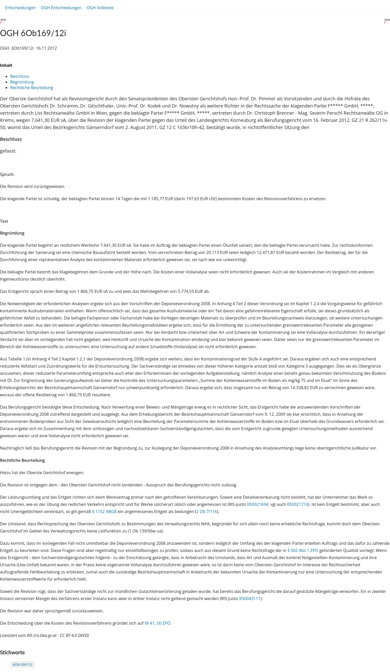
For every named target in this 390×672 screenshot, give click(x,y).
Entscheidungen (20, 7)
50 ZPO (164, 623)
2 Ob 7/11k (206, 511)
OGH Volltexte (100, 7)
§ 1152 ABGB (104, 511)
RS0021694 (257, 504)
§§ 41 (149, 623)
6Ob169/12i (22, 664)
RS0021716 (297, 504)
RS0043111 (250, 598)
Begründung (22, 82)
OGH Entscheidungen (61, 7)
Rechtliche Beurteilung (31, 87)
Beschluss (19, 76)
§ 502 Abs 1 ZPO (302, 550)
